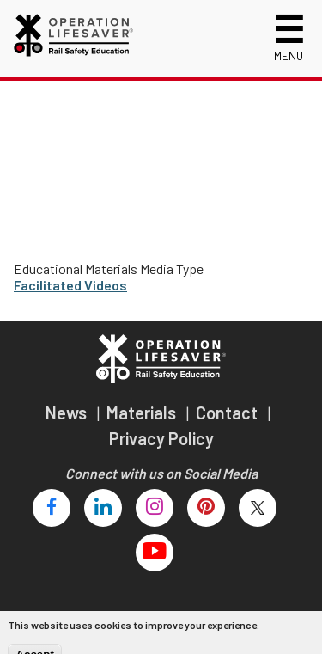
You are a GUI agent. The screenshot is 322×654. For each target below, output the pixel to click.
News (68, 412)
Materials (142, 412)
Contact (228, 412)
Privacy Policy (161, 438)
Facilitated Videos (70, 285)
